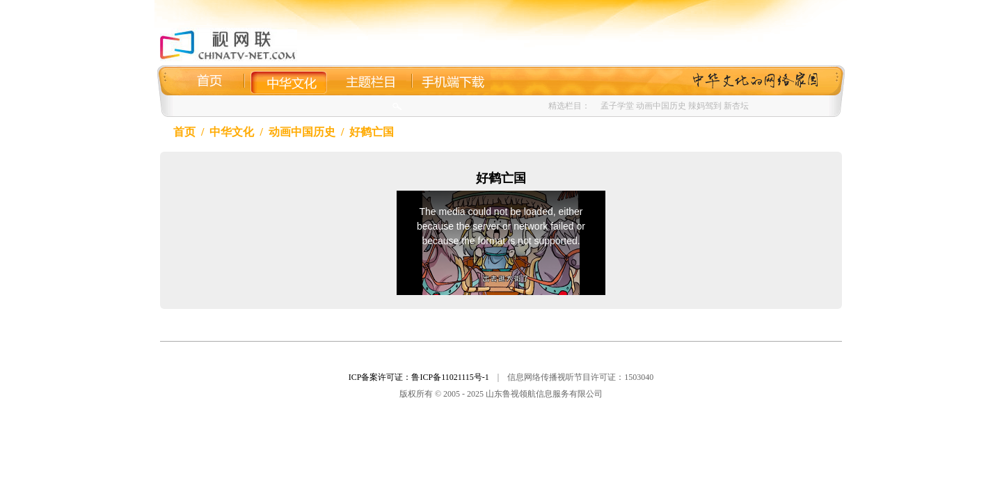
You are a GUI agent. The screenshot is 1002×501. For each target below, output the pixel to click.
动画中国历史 (661, 106)
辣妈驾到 (705, 106)
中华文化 (231, 132)
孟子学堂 (617, 106)
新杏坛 (736, 106)
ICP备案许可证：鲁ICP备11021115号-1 (419, 377)
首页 (184, 132)
